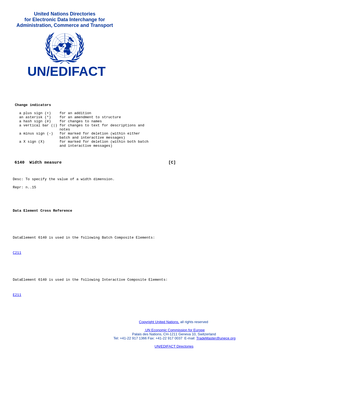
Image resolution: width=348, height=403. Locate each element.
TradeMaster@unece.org (215, 375)
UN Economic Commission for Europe (174, 366)
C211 (17, 281)
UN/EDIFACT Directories (174, 383)
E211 (17, 328)
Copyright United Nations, (159, 358)
